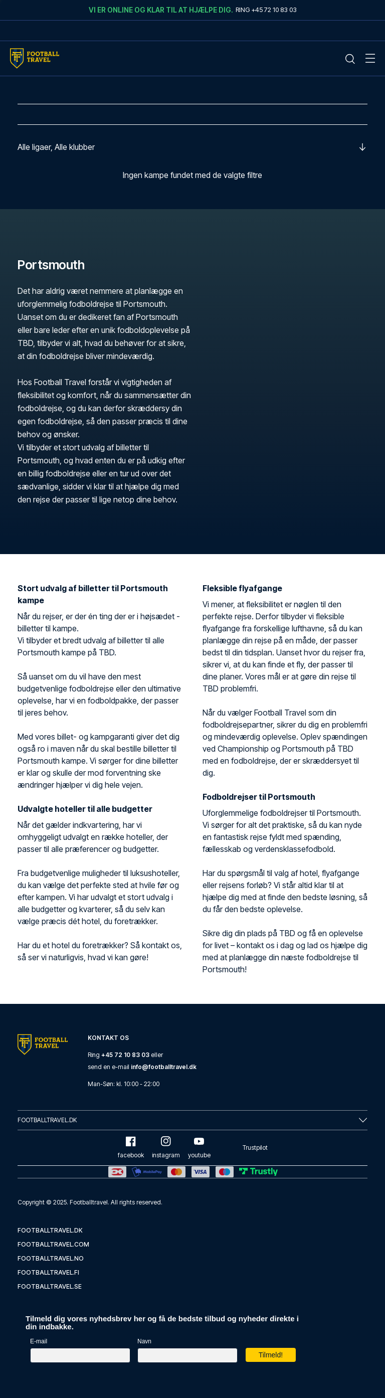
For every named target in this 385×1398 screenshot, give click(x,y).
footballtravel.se (50, 1286)
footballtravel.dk (50, 1230)
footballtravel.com (53, 1244)
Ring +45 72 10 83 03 (266, 10)
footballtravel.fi (48, 1272)
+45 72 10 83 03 (125, 1055)
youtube (199, 1147)
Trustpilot (255, 1147)
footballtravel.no (51, 1258)
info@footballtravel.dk (164, 1067)
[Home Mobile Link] (34, 58)
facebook (131, 1147)
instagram (166, 1147)
